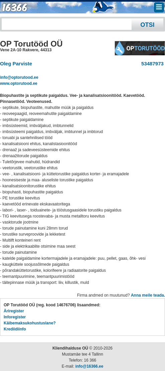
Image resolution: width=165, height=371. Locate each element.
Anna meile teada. (148, 295)
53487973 (151, 63)
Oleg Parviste (16, 63)
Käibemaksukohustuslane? (30, 323)
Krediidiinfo (15, 329)
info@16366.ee (89, 366)
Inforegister (15, 317)
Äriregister (14, 311)
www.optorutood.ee (18, 83)
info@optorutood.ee (19, 77)
